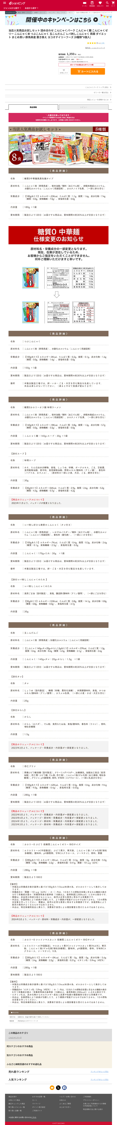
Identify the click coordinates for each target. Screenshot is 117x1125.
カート (34, 1100)
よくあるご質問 (65, 1103)
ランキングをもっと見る (99, 1071)
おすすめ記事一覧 (38, 1096)
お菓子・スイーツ (39, 12)
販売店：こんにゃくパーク (95, 48)
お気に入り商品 (14, 1100)
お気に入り (64, 73)
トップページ (10, 12)
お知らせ (62, 1100)
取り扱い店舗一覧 (15, 1110)
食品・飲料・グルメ (24, 12)
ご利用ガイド (37, 1110)
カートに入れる (87, 71)
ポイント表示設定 (38, 1107)
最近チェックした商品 (17, 1103)
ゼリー (71, 12)
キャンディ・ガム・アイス (57, 12)
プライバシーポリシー (91, 1100)
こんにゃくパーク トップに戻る (96, 87)
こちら (33, 1117)
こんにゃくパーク (15, 1037)
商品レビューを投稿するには (97, 99)
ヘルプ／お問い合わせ (67, 1096)
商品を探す (13, 1096)
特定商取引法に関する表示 (93, 1109)
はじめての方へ (65, 1107)
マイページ (36, 1103)
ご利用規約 (87, 1096)
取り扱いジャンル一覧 (17, 1107)
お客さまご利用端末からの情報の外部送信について (94, 1104)
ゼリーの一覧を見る (101, 92)
